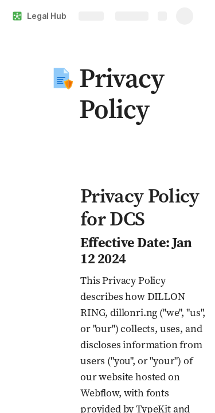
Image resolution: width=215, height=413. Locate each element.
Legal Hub (47, 16)
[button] (61, 78)
